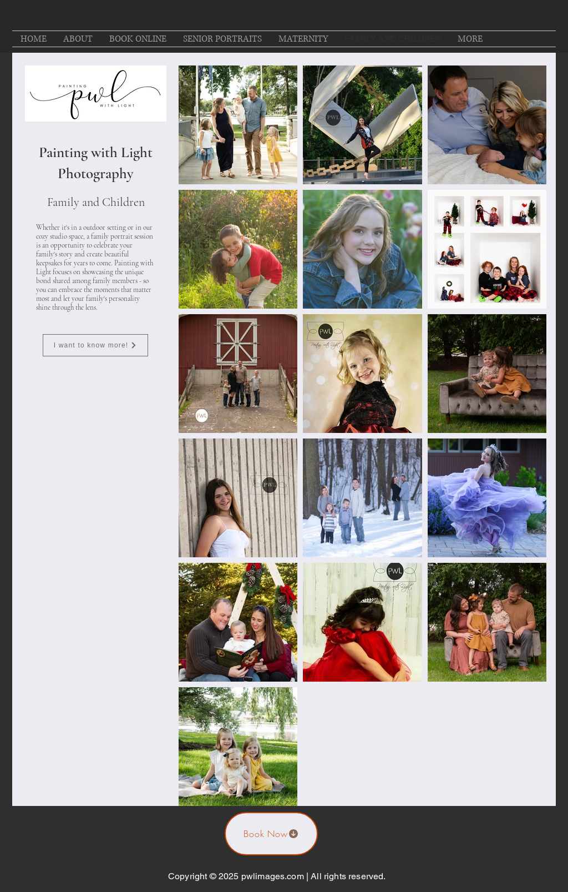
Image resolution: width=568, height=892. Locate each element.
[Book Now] (271, 833)
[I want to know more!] (95, 345)
